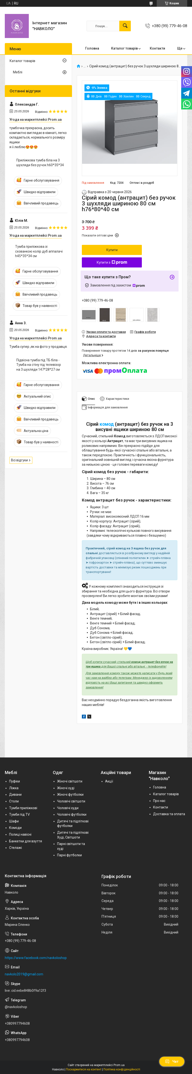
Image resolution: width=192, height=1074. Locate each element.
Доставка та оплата (169, 814)
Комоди (15, 828)
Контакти (157, 48)
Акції (109, 781)
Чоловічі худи (67, 808)
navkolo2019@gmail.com (24, 974)
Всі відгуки (19, 460)
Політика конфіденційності (121, 1069)
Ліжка (13, 788)
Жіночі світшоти (69, 781)
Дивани (15, 794)
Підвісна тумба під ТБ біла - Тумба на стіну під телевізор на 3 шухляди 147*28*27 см (38, 364)
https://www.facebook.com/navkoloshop (36, 958)
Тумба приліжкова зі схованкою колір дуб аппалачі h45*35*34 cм (39, 251)
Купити (112, 250)
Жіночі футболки (70, 794)
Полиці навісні (20, 834)
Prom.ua (119, 1065)
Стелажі (15, 848)
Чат (172, 1061)
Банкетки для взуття (25, 841)
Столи (14, 801)
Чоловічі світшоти (71, 801)
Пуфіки (14, 781)
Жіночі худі (65, 788)
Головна (92, 48)
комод (107, 424)
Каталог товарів (124, 48)
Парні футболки (69, 855)
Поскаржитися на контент (83, 1069)
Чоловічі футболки (71, 814)
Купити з (112, 262)
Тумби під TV (19, 814)
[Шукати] (125, 26)
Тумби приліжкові (23, 808)
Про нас (159, 801)
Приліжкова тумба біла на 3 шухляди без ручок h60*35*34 (40, 162)
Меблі (17, 72)
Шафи (14, 821)
